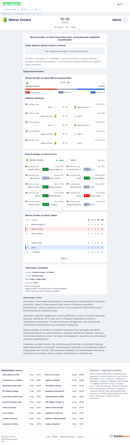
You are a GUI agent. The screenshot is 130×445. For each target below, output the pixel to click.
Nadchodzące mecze (13, 370)
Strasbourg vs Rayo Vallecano (14, 386)
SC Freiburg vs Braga (10, 391)
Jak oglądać (58, 27)
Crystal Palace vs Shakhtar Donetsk (14, 380)
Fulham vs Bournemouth (54, 407)
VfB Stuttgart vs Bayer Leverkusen (56, 402)
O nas (48, 437)
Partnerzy (80, 437)
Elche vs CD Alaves (52, 375)
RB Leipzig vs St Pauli (53, 386)
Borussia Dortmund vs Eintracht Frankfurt (14, 402)
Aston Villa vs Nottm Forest (12, 397)
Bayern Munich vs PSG (11, 375)
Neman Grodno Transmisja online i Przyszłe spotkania (46, 289)
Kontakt (55, 437)
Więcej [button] (65, 258)
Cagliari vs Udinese (52, 380)
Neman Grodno (32, 86)
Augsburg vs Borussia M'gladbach (56, 391)
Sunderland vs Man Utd (54, 413)
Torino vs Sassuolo (9, 407)
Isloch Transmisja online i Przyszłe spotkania (42, 291)
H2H (67, 27)
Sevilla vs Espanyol (52, 424)
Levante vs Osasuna (10, 418)
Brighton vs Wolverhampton (55, 418)
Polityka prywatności (67, 437)
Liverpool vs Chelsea (10, 424)
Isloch (102, 86)
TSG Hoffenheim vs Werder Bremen (56, 397)
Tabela (73, 27)
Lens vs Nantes (8, 413)
